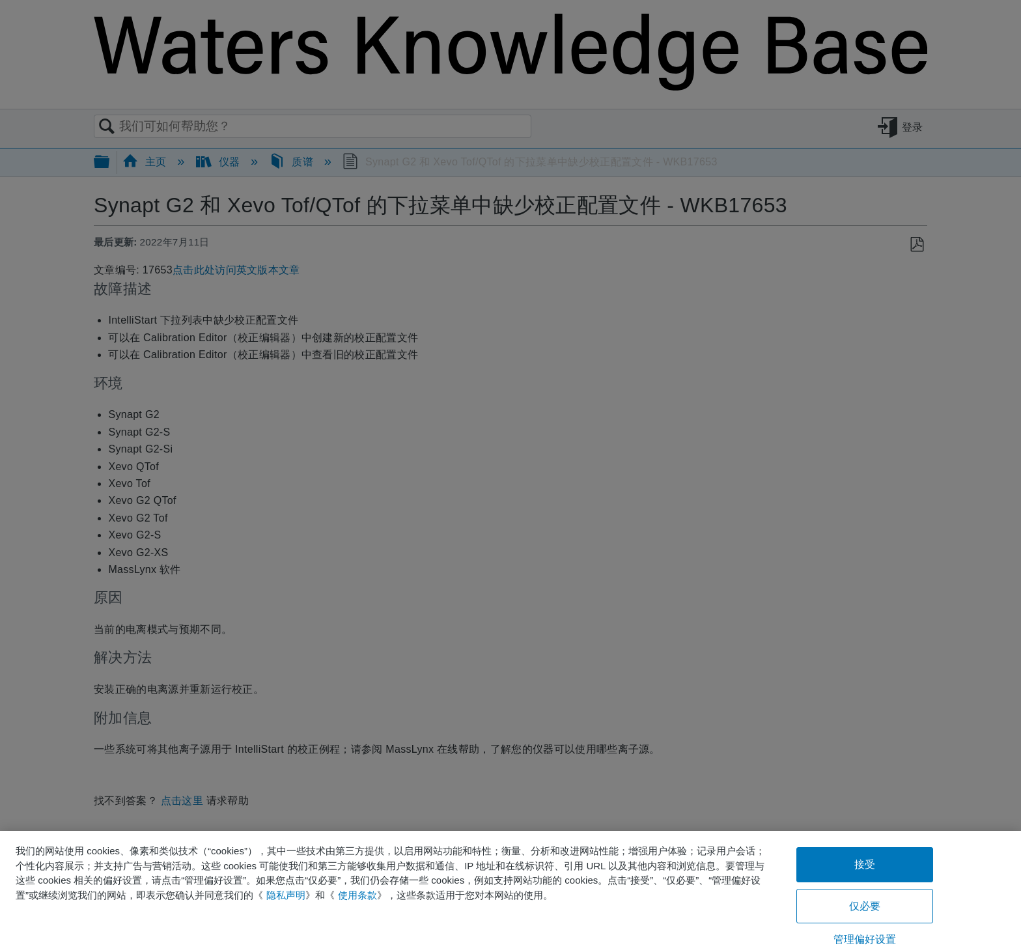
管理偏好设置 (865, 939)
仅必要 (864, 906)
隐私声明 (285, 895)
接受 (864, 864)
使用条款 (357, 895)
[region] (510, 891)
